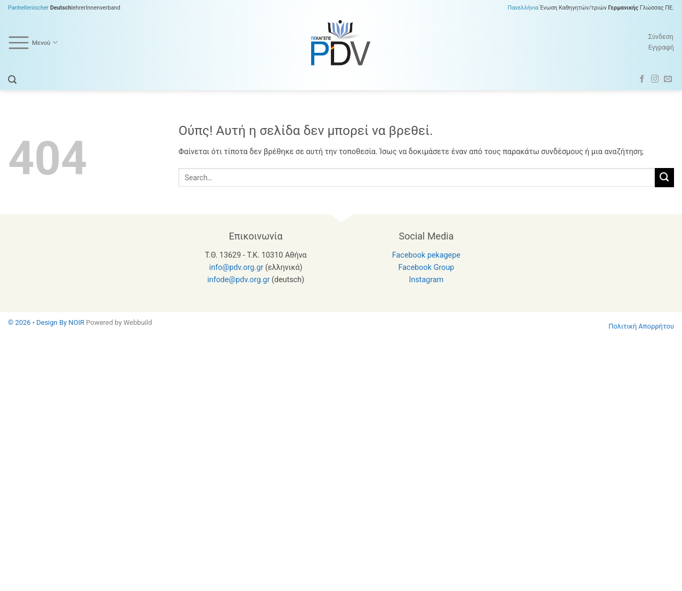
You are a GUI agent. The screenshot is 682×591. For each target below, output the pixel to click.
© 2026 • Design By (38, 322)
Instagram (426, 279)
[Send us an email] (668, 79)
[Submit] (664, 177)
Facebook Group (426, 267)
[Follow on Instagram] (655, 79)
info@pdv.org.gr (236, 267)
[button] (12, 79)
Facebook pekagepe (426, 255)
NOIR (77, 322)
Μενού (33, 42)
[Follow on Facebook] (642, 79)
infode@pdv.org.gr (238, 279)
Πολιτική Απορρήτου (641, 326)
